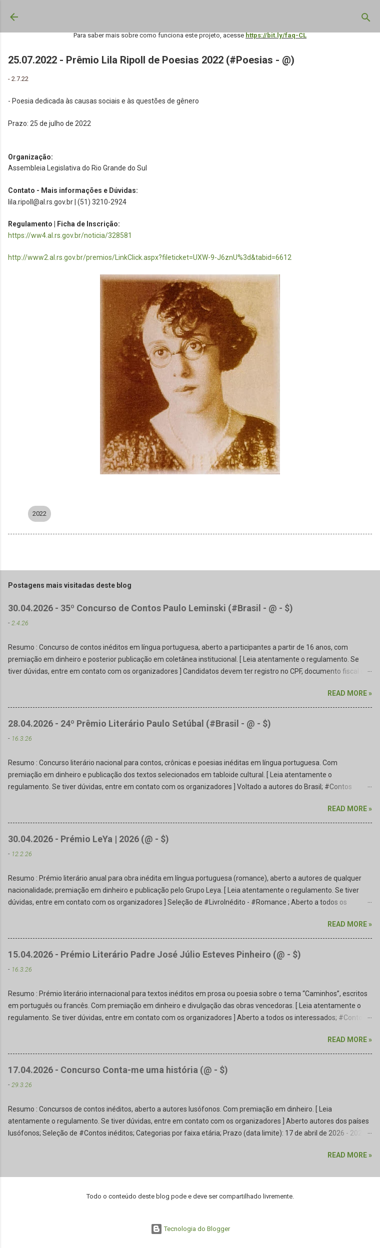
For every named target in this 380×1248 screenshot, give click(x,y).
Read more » (350, 693)
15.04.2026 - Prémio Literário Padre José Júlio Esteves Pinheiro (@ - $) (154, 954)
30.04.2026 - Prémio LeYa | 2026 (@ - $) (88, 839)
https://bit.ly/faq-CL (276, 35)
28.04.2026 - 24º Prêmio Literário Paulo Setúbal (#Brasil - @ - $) (139, 723)
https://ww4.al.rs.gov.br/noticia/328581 (70, 235)
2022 (39, 513)
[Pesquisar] (366, 19)
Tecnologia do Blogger (190, 1229)
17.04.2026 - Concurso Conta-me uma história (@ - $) (118, 1070)
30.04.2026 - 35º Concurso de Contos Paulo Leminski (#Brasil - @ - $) (150, 608)
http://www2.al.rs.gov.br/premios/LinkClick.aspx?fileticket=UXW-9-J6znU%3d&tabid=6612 (150, 257)
